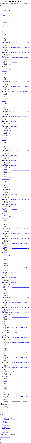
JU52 (3, 337)
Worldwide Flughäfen (14, 62)
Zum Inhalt (1, 5)
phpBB (4, 434)
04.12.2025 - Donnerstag (5, 376)
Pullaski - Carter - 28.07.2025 (5, 179)
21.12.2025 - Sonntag (4, 366)
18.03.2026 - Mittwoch (5, 252)
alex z (4, 248)
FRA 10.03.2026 (4, 257)
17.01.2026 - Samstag (4, 169)
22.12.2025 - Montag (4, 361)
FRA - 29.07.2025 (4, 120)
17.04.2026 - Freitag (4, 71)
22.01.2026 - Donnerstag (5, 135)
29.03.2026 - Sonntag (4, 213)
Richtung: (23, 401)
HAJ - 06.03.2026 (4, 321)
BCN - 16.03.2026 (4, 203)
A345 (3, 37)
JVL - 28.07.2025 (4, 140)
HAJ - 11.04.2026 (4, 90)
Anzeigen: (4, 401)
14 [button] (2, 31)
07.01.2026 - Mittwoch (5, 336)
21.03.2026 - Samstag (4, 247)
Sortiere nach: (14, 401)
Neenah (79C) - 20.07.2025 (5, 276)
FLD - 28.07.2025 (4, 174)
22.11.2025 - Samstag (4, 198)
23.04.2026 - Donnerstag (5, 51)
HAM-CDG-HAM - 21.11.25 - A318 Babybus (8, 371)
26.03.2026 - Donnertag (5, 218)
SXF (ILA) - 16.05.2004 (5, 281)
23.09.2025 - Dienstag (5, 306)
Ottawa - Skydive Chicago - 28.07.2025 (7, 130)
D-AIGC (4, 342)
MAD (4, 42)
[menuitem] (7, 10)
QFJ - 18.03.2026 (4, 101)
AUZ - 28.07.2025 (4, 125)
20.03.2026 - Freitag (4, 242)
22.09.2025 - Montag (4, 311)
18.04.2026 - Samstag (4, 66)
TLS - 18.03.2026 (4, 96)
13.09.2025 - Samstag (4, 316)
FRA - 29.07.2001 (4, 164)
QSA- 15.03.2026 (4, 208)
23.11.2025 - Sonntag (4, 386)
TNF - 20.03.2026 (4, 61)
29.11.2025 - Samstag (4, 381)
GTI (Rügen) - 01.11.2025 (5, 286)
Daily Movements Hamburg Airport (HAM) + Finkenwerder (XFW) (20, 37)
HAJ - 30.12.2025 (4, 341)
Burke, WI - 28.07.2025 (5, 159)
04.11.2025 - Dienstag (5, 237)
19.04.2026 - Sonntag (4, 56)
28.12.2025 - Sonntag (4, 347)
